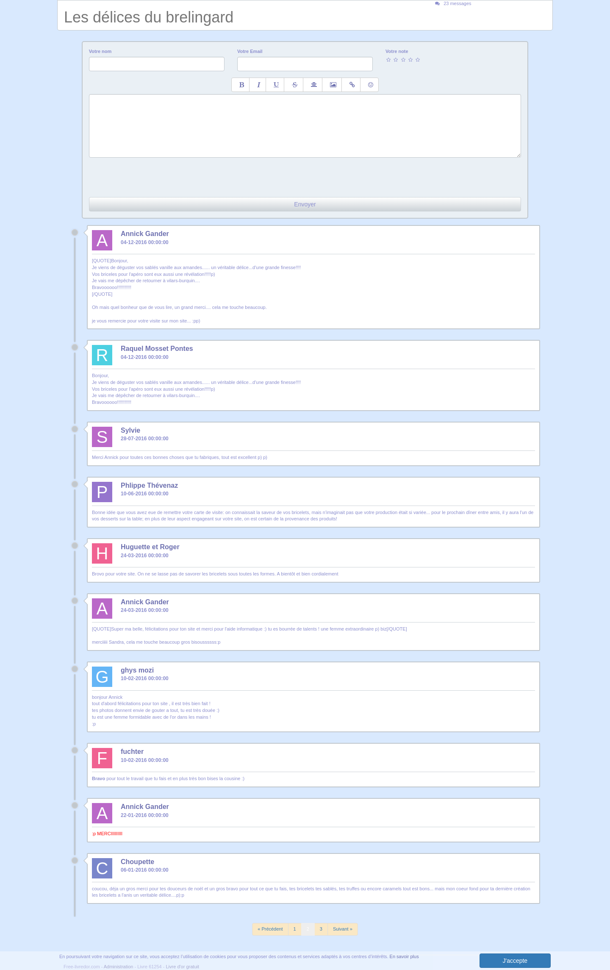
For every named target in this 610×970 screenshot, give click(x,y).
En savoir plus (404, 956)
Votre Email (250, 51)
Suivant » (342, 928)
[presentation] (153, 174)
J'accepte (514, 960)
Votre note (396, 51)
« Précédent (270, 928)
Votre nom (100, 51)
